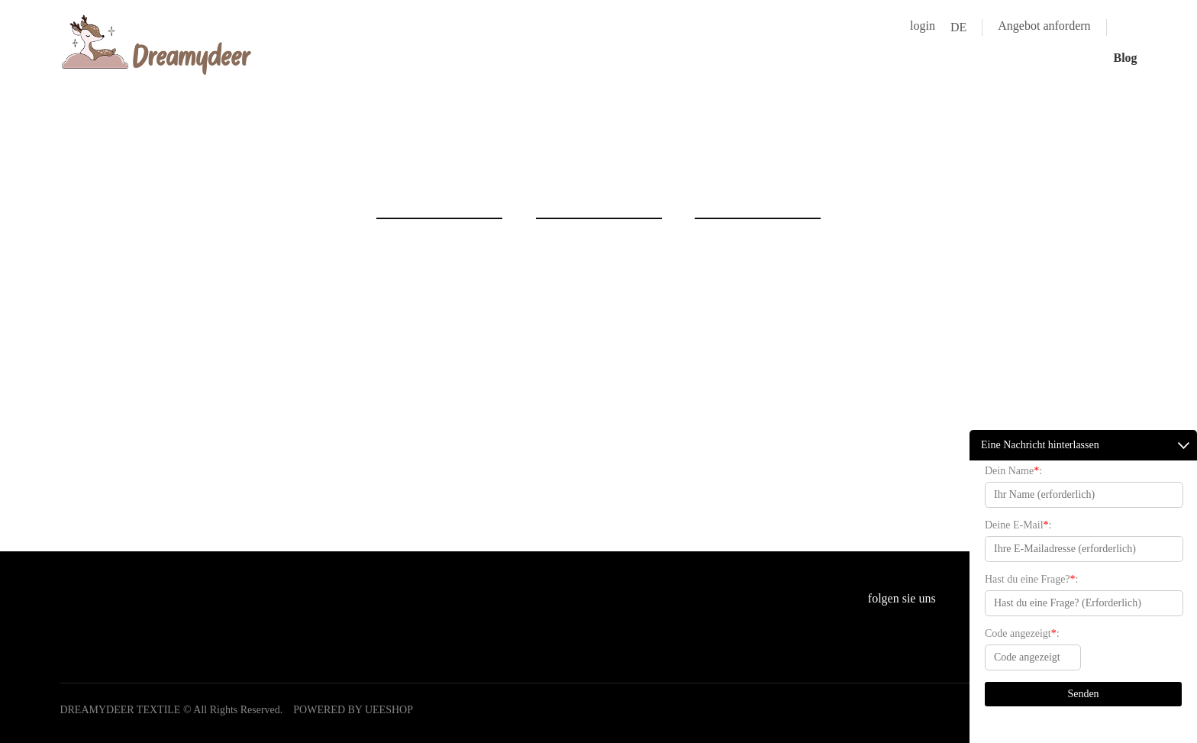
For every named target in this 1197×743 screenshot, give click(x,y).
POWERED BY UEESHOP (353, 710)
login (922, 25)
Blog (1125, 57)
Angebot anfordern (1044, 25)
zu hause (588, 164)
